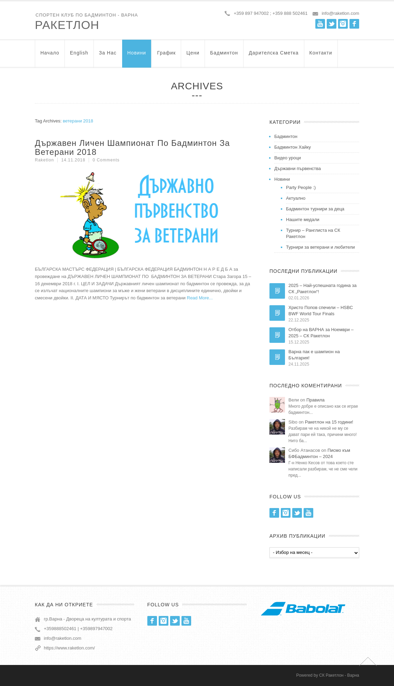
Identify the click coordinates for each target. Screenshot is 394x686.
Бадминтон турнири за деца (315, 208)
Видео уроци (287, 157)
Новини (136, 56)
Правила (315, 399)
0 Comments (105, 160)
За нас (108, 56)
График (166, 56)
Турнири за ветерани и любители (320, 247)
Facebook (354, 24)
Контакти (320, 56)
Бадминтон (224, 56)
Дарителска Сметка (273, 56)
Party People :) (301, 187)
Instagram (343, 24)
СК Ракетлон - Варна (339, 675)
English (79, 56)
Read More (198, 297)
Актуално (295, 198)
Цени (192, 56)
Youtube (320, 24)
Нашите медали (302, 219)
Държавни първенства (297, 168)
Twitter (331, 24)
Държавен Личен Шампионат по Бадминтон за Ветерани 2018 (132, 147)
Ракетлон (67, 25)
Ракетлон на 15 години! (329, 422)
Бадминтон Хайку (292, 147)
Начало (49, 56)
